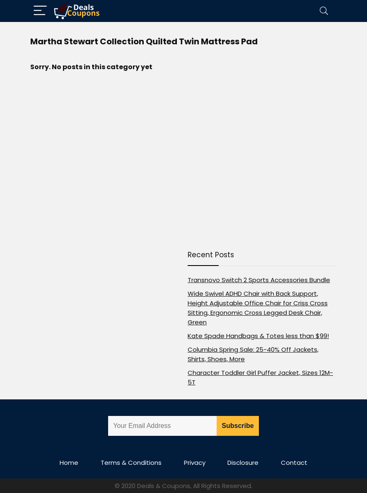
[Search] (324, 11)
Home (69, 462)
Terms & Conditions (131, 462)
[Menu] (40, 11)
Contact (294, 462)
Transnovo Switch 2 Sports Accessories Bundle (259, 280)
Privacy (194, 462)
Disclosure (242, 462)
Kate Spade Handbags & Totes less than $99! (258, 335)
